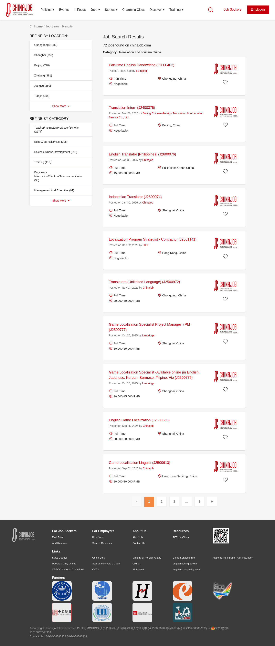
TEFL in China (181, 537)
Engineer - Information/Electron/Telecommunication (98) (58, 176)
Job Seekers (232, 9)
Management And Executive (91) (54, 190)
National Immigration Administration (233, 557)
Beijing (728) (42, 65)
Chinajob (147, 160)
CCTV (95, 569)
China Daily (98, 557)
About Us (137, 537)
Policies (46, 9)
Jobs (93, 9)
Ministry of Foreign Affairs (146, 557)
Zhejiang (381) (43, 75)
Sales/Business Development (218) (55, 152)
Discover (156, 9)
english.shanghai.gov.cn (186, 569)
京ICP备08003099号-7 (196, 628)
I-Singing (141, 70)
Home (38, 26)
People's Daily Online (64, 563)
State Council (59, 557)
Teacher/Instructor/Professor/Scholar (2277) (56, 129)
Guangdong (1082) (46, 44)
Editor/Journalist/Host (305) (51, 141)
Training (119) (42, 162)
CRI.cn (136, 563)
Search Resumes (102, 543)
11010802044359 (40, 632)
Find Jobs (57, 537)
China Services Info (184, 557)
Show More (60, 106)
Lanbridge (148, 335)
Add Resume (59, 543)
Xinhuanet (138, 569)
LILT (145, 245)
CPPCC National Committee (68, 569)
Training (175, 9)
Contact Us (138, 543)
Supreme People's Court (106, 563)
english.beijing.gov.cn (185, 563)
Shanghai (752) (43, 55)
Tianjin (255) (41, 95)
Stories (110, 9)
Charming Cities (133, 9)
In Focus (80, 9)
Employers (258, 9)
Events (64, 9)
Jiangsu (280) (42, 85)
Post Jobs (97, 537)
